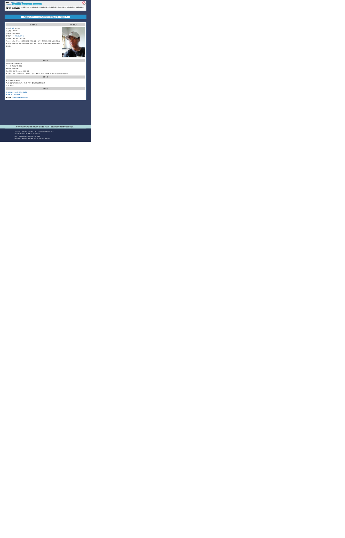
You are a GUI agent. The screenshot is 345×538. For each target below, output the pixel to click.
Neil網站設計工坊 (18, 36)
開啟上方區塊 (84, 20)
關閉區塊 (84, 3)
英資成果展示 (9, 4)
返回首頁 (75, 133)
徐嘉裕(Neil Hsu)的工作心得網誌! (16, 92)
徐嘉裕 (12, 28)
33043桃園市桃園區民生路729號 (29, 136)
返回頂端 (83, 133)
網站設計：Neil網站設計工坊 (9, 135)
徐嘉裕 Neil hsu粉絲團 (13, 94)
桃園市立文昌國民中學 (17, 2)
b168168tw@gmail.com (21, 97)
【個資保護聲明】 (44, 138)
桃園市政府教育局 (17, 4)
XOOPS (48, 131)
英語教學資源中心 (37, 4)
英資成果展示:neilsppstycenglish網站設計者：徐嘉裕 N (45, 17)
